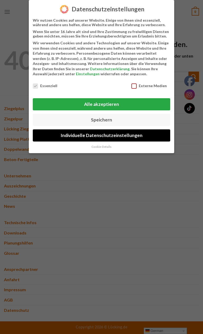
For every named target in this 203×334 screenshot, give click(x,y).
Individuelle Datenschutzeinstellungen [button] (101, 134)
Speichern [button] (101, 118)
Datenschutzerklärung (110, 67)
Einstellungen (88, 72)
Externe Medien (149, 84)
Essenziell (45, 84)
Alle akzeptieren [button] (101, 102)
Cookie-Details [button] (101, 145)
